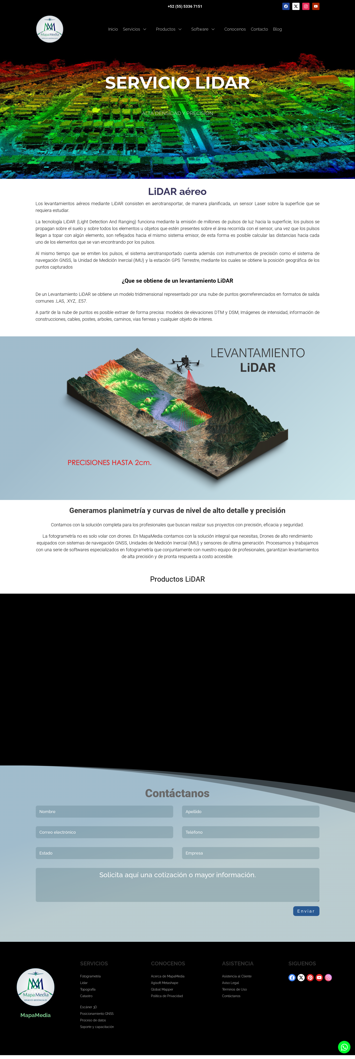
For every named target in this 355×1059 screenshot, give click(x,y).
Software (203, 29)
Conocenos (235, 29)
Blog (277, 29)
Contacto (259, 29)
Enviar (302, 913)
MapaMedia (35, 1019)
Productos (169, 29)
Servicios (134, 29)
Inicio (113, 29)
